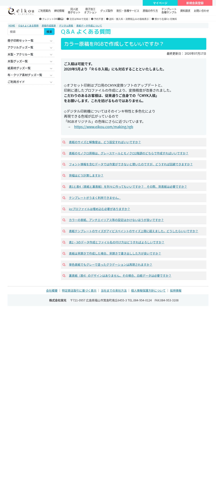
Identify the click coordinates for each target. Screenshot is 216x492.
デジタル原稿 (66, 25)
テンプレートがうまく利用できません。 (95, 197)
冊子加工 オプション (90, 10)
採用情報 (175, 290)
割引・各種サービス (127, 11)
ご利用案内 (44, 11)
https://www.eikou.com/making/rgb (103, 126)
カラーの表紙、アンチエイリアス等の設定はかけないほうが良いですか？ (116, 220)
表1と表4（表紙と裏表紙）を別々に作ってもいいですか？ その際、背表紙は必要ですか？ (128, 186)
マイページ (160, 3)
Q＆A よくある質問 (28, 25)
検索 (49, 31)
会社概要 (52, 290)
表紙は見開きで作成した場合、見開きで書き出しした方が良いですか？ (115, 253)
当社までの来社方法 (114, 290)
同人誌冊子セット (74, 10)
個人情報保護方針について (148, 290)
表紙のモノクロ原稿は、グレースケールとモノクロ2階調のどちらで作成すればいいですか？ (128, 153)
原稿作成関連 (49, 25)
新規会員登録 (195, 3)
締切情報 (59, 11)
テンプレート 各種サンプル (169, 10)
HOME (11, 25)
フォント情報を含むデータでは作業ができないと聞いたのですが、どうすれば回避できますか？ (131, 164)
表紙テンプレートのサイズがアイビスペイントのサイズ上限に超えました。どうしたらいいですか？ (133, 231)
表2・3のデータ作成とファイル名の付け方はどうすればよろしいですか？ (116, 242)
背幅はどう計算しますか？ (86, 175)
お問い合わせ (201, 11)
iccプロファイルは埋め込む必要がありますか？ (99, 209)
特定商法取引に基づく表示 (79, 290)
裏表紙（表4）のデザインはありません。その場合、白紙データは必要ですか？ (120, 275)
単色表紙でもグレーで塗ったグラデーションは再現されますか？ (110, 264)
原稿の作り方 (150, 11)
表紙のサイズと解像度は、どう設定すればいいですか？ (105, 142)
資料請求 (185, 11)
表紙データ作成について (89, 25)
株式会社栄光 (57, 300)
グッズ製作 (106, 11)
